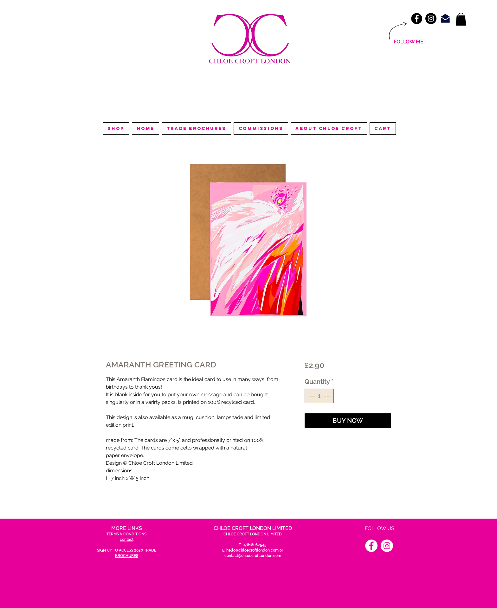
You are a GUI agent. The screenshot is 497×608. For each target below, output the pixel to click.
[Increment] (327, 396)
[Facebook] (371, 546)
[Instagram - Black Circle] (430, 18)
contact (126, 539)
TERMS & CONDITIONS (126, 534)
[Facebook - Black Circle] (416, 18)
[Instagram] (387, 546)
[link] (460, 19)
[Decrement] (311, 396)
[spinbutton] (319, 396)
